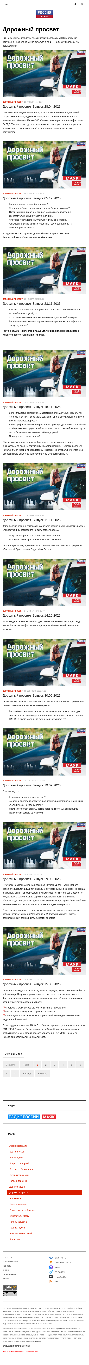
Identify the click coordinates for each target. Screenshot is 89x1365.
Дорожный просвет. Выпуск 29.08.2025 (32, 879)
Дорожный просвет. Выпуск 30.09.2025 (32, 695)
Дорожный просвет (19, 1192)
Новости (7, 1266)
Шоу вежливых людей (20, 1233)
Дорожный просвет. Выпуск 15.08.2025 (32, 984)
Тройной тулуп (17, 1227)
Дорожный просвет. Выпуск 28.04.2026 (32, 106)
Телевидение (9, 1274)
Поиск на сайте (10, 1262)
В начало (11, 1065)
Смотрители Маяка (19, 1216)
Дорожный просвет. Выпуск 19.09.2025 (32, 785)
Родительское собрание (22, 1210)
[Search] (82, 4)
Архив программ (18, 1146)
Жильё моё (15, 1198)
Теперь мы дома (18, 1222)
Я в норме (14, 1239)
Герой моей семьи (19, 1175)
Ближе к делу (16, 1157)
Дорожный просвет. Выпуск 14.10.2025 (32, 615)
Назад (26, 1065)
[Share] (75, 4)
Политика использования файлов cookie (20, 1351)
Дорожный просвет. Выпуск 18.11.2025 (32, 407)
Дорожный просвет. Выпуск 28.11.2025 (32, 303)
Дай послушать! (17, 1186)
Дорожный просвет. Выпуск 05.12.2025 (32, 198)
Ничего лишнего (17, 1204)
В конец (42, 1073)
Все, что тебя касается (21, 1169)
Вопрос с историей (19, 1163)
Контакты (7, 1258)
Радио (6, 1279)
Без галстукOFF (17, 1151)
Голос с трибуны (18, 1181)
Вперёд (27, 1073)
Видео (6, 1270)
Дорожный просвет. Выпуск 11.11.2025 (32, 520)
